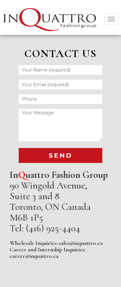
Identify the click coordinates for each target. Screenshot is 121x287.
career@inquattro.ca (34, 255)
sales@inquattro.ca (81, 243)
